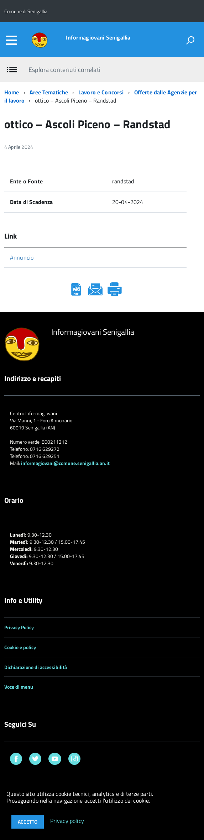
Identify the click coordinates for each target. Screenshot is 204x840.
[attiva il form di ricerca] (190, 40)
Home (11, 92)
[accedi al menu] (11, 40)
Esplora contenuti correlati (64, 69)
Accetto (27, 821)
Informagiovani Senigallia (98, 37)
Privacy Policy (19, 627)
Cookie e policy (20, 647)
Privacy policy (67, 821)
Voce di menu (18, 686)
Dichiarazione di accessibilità (35, 667)
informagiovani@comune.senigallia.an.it (65, 463)
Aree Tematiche (49, 92)
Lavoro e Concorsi (101, 92)
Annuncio (21, 257)
